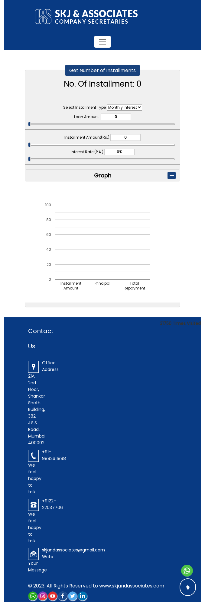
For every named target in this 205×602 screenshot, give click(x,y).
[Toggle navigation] (102, 42)
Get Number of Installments (102, 70)
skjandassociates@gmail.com (73, 550)
